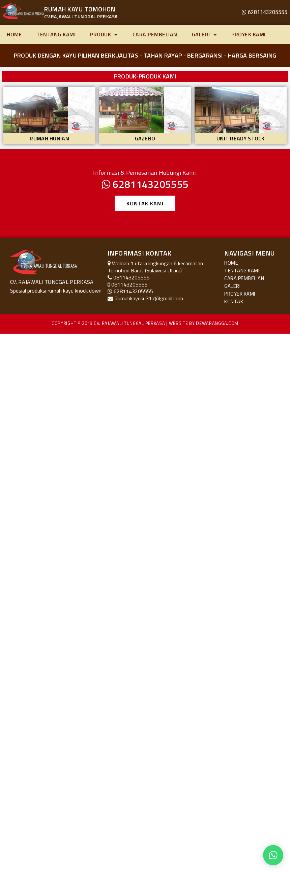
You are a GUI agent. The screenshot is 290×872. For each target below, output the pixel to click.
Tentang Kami (56, 34)
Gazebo (145, 138)
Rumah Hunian (49, 138)
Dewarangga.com (217, 323)
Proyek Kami (248, 34)
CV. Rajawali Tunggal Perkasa (129, 323)
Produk (104, 34)
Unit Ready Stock (240, 138)
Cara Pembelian (155, 34)
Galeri (204, 34)
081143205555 (129, 284)
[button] (145, 203)
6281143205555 (267, 12)
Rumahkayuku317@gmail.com (148, 298)
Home (14, 34)
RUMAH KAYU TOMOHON (79, 9)
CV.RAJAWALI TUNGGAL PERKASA (81, 16)
